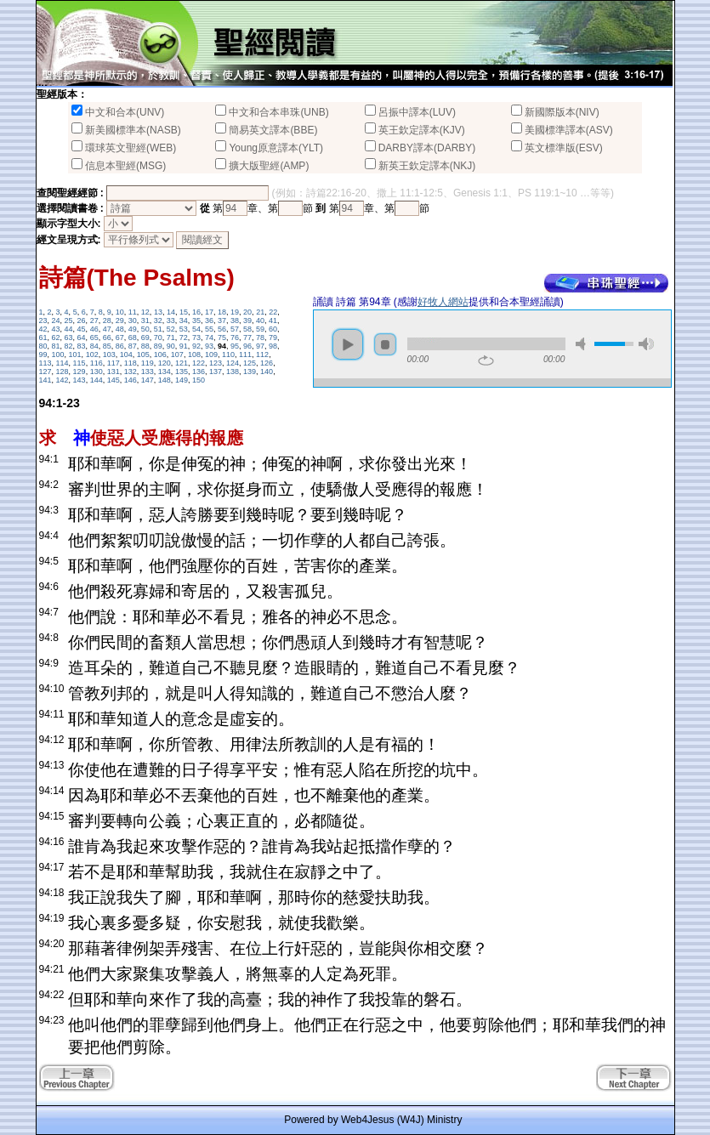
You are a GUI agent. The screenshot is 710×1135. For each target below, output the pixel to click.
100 (58, 354)
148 (164, 380)
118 (130, 363)
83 (81, 346)
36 (209, 320)
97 (260, 346)
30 (132, 320)
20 (247, 312)
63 (69, 337)
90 (171, 346)
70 (158, 337)
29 (120, 320)
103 (109, 354)
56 (222, 329)
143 (79, 380)
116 (96, 363)
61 (43, 337)
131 (113, 371)
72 (183, 337)
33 (171, 320)
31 (145, 320)
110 (228, 354)
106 (160, 354)
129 (79, 371)
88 (145, 346)
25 (69, 320)
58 (247, 329)
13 (158, 312)
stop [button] (385, 344)
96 (247, 346)
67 (120, 337)
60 (273, 329)
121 (181, 363)
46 (94, 329)
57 (234, 329)
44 (69, 329)
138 (232, 371)
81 (56, 346)
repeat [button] (486, 360)
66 (107, 337)
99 (43, 354)
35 (196, 320)
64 (81, 337)
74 (209, 337)
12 (145, 312)
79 (273, 337)
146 (130, 380)
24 (56, 320)
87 (132, 346)
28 (107, 320)
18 (222, 312)
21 (260, 312)
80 (43, 346)
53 (183, 329)
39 (247, 320)
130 (96, 371)
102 (92, 354)
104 (126, 354)
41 (273, 320)
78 (260, 337)
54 (196, 329)
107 (177, 354)
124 (232, 363)
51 (158, 329)
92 (196, 346)
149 (181, 380)
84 (94, 346)
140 (266, 371)
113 (45, 363)
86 (120, 346)
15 (183, 312)
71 (171, 337)
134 (164, 371)
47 (107, 329)
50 (145, 329)
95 (234, 346)
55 (209, 329)
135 (181, 371)
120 (164, 363)
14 (171, 312)
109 (211, 354)
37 (222, 320)
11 (132, 312)
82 (69, 346)
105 (143, 354)
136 (198, 371)
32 (158, 320)
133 (147, 371)
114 (62, 363)
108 (194, 354)
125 (249, 363)
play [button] (348, 344)
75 (222, 337)
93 (209, 346)
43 (56, 329)
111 (245, 354)
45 (81, 329)
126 (266, 363)
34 (183, 320)
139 (249, 371)
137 (215, 371)
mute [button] (583, 344)
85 (107, 346)
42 (43, 329)
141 (45, 380)
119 (147, 363)
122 (198, 363)
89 (158, 346)
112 (262, 354)
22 (273, 312)
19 (234, 312)
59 (260, 329)
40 (260, 320)
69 (145, 337)
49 (132, 329)
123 (215, 363)
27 (94, 320)
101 (75, 354)
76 (234, 337)
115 (79, 363)
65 (94, 337)
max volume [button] (646, 344)
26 (81, 320)
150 (198, 380)
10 (120, 312)
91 (183, 346)
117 (113, 363)
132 (130, 371)
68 (132, 337)
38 (234, 320)
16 (196, 312)
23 (43, 320)
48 (120, 329)
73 (196, 337)
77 (247, 337)
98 (273, 346)
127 (45, 371)
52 (171, 329)
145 (113, 380)
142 (62, 380)
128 (62, 371)
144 (96, 380)
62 (56, 337)
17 (209, 312)
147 (147, 380)
